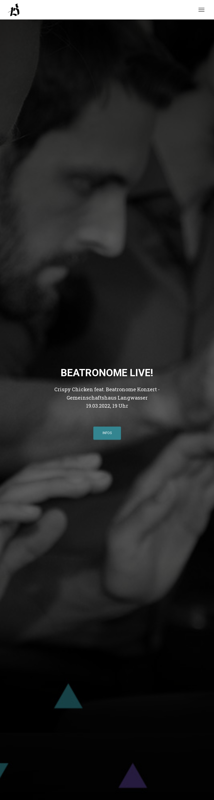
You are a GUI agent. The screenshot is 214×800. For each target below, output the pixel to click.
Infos (107, 433)
